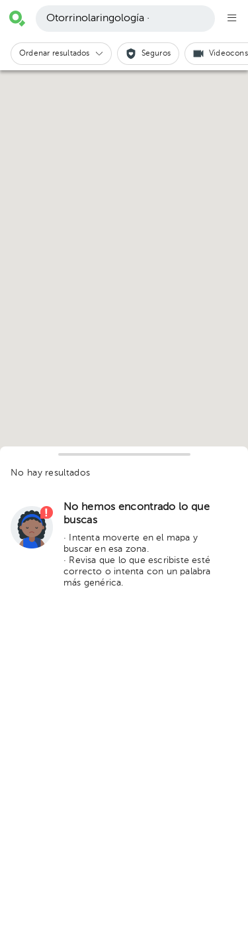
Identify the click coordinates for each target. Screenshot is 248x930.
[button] (61, 53)
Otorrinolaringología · (97, 18)
